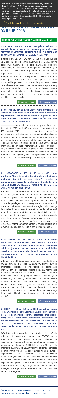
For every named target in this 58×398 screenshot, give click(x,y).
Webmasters (32, 393)
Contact (42, 393)
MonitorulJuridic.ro (31, 390)
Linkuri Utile (45, 390)
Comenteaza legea (47, 102)
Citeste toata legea (26, 102)
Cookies (21, 393)
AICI (39, 16)
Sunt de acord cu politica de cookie (22, 22)
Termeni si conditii (9, 393)
